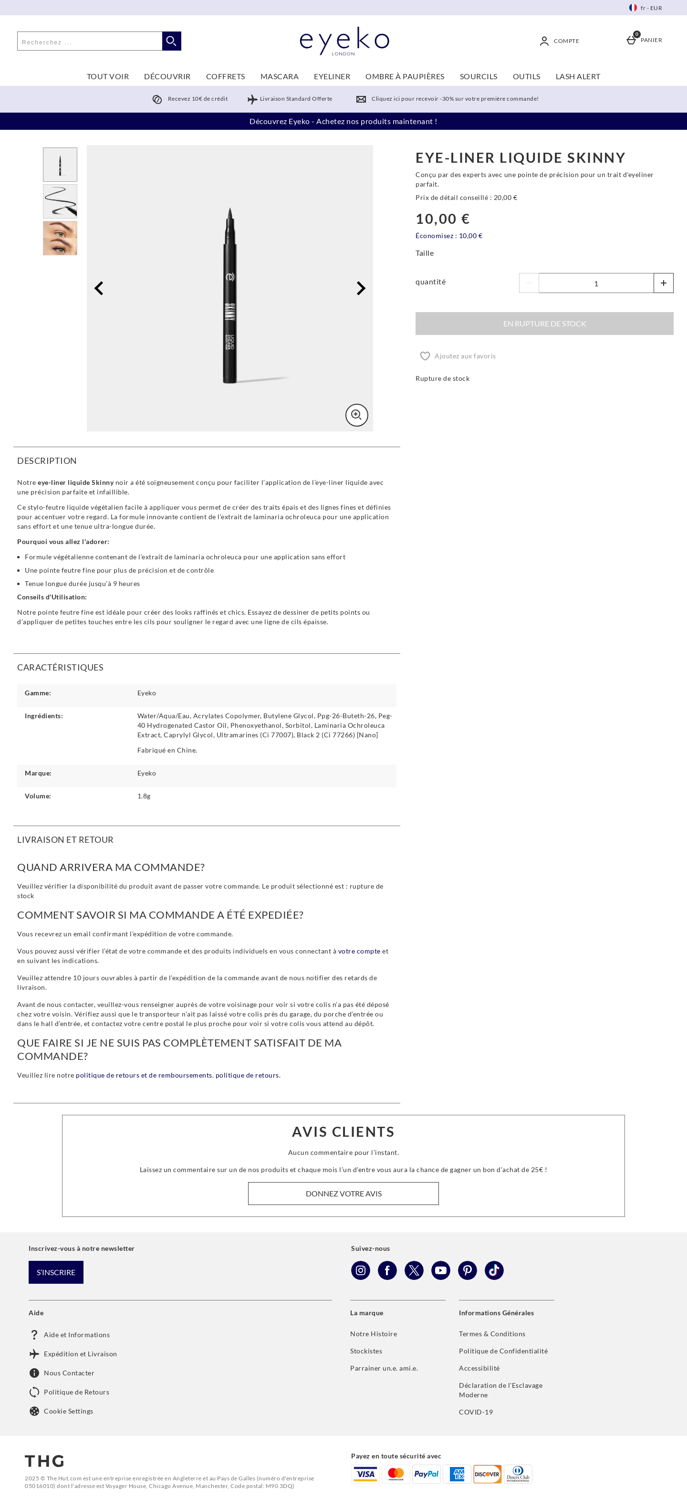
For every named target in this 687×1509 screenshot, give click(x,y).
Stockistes (366, 1351)
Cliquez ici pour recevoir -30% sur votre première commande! (445, 98)
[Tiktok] (494, 1277)
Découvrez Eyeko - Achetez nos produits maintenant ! (343, 121)
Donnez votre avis (344, 1193)
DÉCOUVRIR (167, 76)
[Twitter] (414, 1277)
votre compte (360, 951)
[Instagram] (360, 1277)
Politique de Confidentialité (503, 1351)
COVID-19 (476, 1412)
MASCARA (279, 76)
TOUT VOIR (108, 76)
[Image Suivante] (359, 288)
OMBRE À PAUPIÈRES (405, 76)
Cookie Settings (61, 1411)
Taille (425, 252)
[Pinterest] (467, 1277)
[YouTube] (440, 1277)
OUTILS (527, 76)
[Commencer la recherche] (171, 41)
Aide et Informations (69, 1335)
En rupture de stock (544, 323)
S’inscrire (56, 1272)
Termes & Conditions (492, 1334)
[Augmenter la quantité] (664, 283)
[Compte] (561, 41)
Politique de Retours (69, 1392)
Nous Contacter (61, 1373)
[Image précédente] (101, 288)
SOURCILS (479, 76)
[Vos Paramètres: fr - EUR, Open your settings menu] (646, 7)
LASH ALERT (578, 76)
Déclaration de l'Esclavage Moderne (500, 1390)
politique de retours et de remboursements (144, 1075)
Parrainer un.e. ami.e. (384, 1368)
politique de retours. (248, 1075)
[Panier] (646, 41)
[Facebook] (387, 1277)
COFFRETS (225, 76)
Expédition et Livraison (73, 1354)
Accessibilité (479, 1368)
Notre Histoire (373, 1334)
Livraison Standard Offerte (290, 98)
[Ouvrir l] (60, 164)
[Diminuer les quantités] (529, 283)
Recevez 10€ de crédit (188, 98)
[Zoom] (356, 415)
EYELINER (332, 76)
